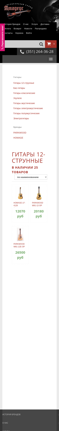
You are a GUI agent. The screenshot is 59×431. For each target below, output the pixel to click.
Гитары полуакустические (26, 113)
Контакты (8, 33)
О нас (26, 24)
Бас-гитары (19, 88)
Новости (28, 28)
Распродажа (41, 28)
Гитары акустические (24, 103)
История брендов (12, 24)
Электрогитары (21, 118)
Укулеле (17, 98)
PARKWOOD (19, 132)
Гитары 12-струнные (23, 83)
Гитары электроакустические (28, 108)
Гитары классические (24, 93)
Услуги (34, 24)
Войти (29, 33)
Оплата (7, 28)
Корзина (19, 33)
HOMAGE (18, 137)
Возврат (17, 28)
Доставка (44, 24)
